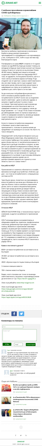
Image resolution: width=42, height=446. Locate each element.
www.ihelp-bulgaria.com (25, 283)
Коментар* (20, 335)
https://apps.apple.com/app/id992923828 (16, 297)
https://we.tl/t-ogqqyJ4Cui (26, 279)
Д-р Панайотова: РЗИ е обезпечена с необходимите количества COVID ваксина (26, 399)
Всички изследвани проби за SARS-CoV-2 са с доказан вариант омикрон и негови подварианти (26, 387)
